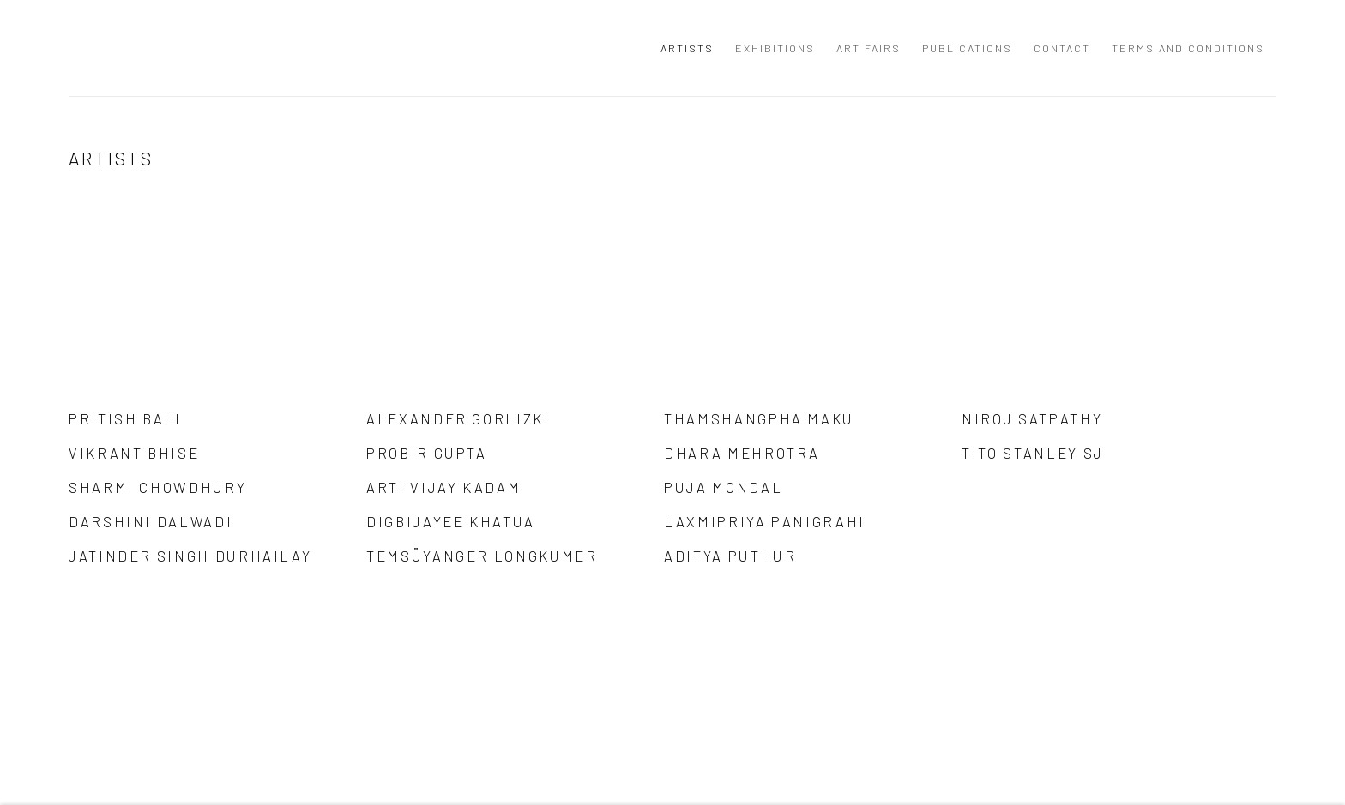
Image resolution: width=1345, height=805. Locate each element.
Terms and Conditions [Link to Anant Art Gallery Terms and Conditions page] (1188, 48)
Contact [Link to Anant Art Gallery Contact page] (1062, 48)
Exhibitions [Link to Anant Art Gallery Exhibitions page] (775, 48)
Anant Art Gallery (163, 48)
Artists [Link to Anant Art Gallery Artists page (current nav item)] (687, 48)
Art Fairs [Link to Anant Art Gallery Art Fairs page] (868, 48)
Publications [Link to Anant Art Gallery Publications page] (967, 48)
